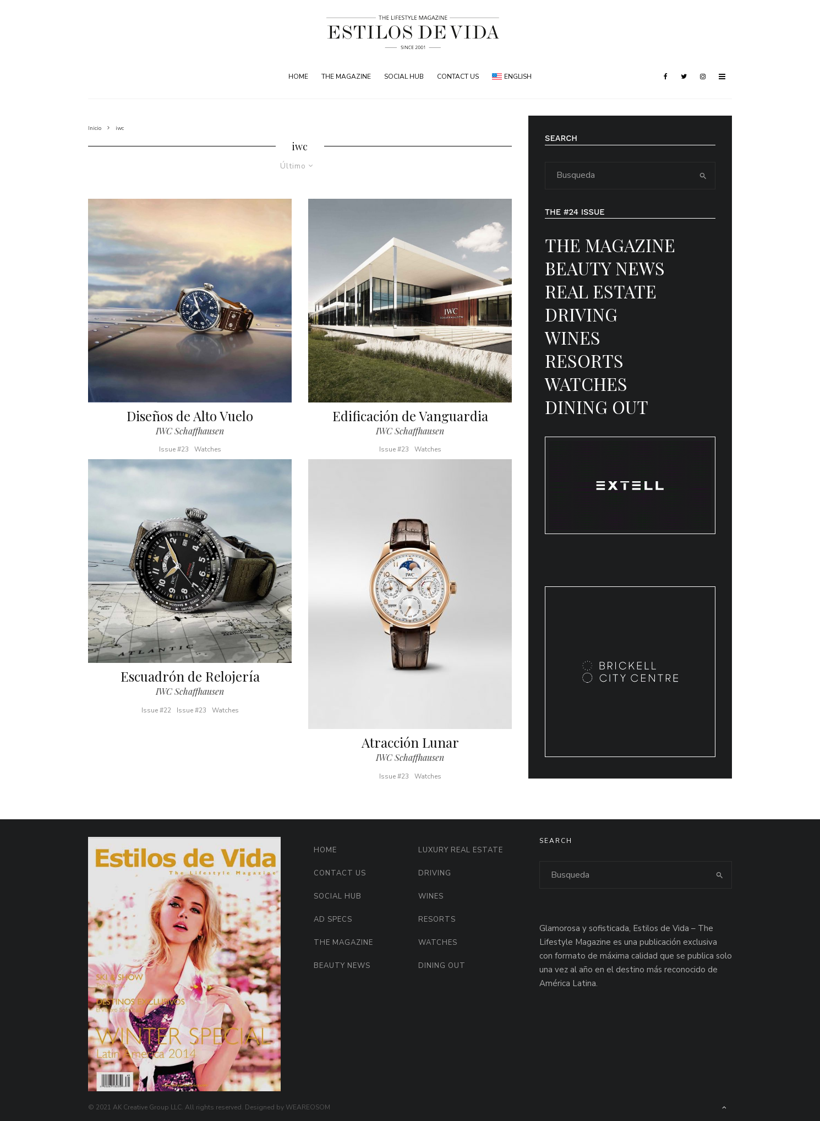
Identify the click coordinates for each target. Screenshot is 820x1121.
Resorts (584, 360)
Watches (207, 449)
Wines (572, 337)
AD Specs (333, 919)
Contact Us (458, 76)
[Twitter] (683, 77)
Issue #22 (156, 714)
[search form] (618, 175)
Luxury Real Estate (460, 850)
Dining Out (596, 406)
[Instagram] (702, 77)
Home (298, 76)
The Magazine (346, 76)
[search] (703, 175)
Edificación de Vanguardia (410, 416)
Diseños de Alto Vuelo (190, 416)
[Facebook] (665, 77)
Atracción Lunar (410, 746)
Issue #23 (174, 449)
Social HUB (404, 76)
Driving (581, 314)
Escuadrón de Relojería (190, 680)
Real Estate (601, 291)
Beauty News (605, 268)
